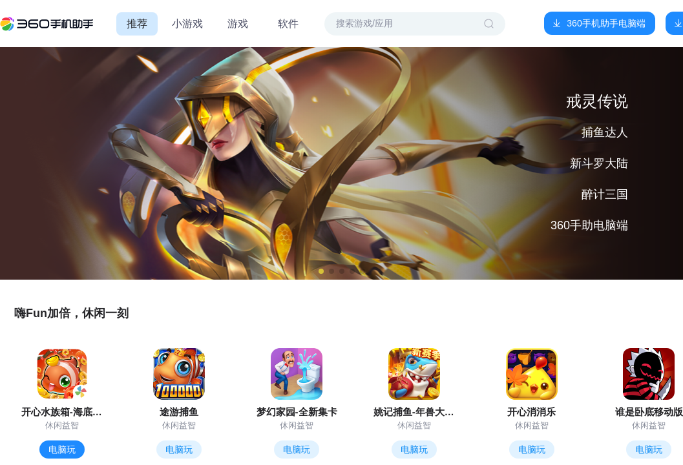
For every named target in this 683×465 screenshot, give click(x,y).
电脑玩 (62, 449)
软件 (288, 23)
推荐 (137, 23)
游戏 (237, 23)
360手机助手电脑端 (606, 23)
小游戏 (187, 23)
